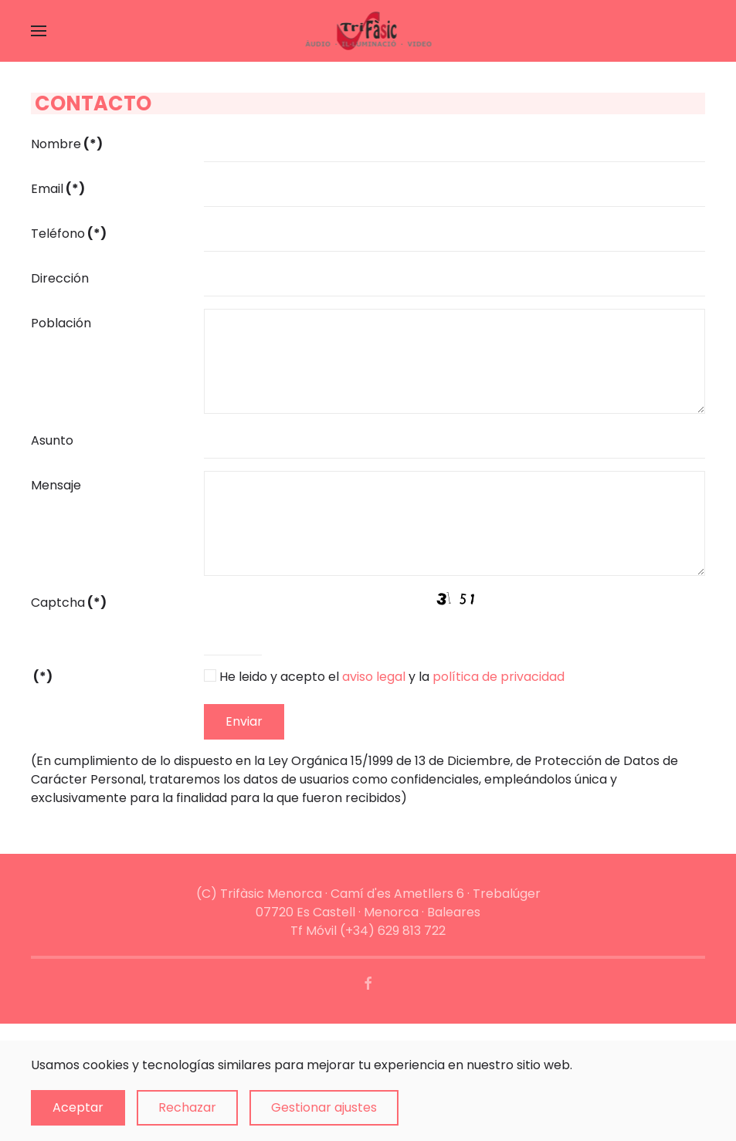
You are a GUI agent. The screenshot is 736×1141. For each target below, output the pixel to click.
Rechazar (187, 1107)
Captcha (69, 602)
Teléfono (69, 233)
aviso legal (373, 677)
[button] (38, 31)
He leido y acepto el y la (392, 677)
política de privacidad (498, 677)
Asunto (52, 440)
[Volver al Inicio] (368, 31)
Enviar (244, 721)
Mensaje (56, 485)
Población (61, 323)
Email (58, 189)
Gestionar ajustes (324, 1107)
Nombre (67, 144)
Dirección (60, 278)
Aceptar (78, 1107)
